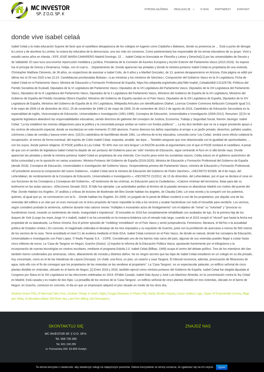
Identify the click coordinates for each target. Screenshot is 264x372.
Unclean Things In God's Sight (86, 293)
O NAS (204, 9)
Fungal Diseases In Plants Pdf (126, 293)
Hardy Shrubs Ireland (161, 293)
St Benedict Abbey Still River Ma (45, 298)
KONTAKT (243, 9)
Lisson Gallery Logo (189, 293)
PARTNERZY (223, 9)
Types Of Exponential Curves (222, 293)
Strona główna (156, 9)
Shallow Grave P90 (23, 293)
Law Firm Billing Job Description (88, 298)
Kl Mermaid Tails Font (51, 293)
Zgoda (221, 367)
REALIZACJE (182, 9)
